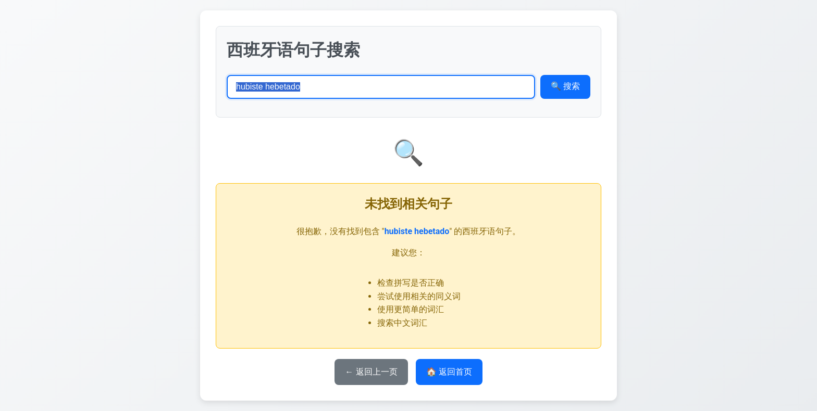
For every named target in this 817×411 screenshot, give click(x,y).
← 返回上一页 (371, 371)
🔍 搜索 (565, 86)
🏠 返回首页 (449, 372)
